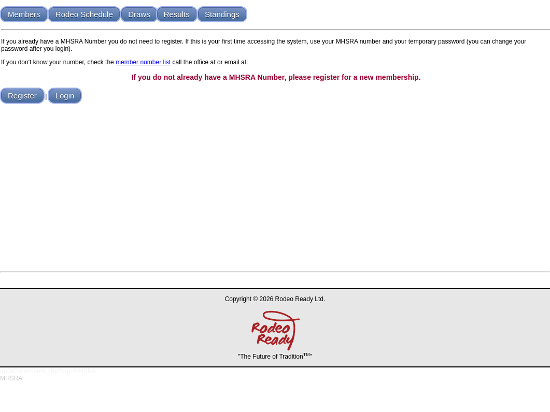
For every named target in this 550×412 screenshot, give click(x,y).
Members (24, 14)
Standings (222, 14)
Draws (139, 14)
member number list (143, 62)
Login (65, 95)
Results (177, 14)
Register (22, 95)
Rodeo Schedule (84, 14)
